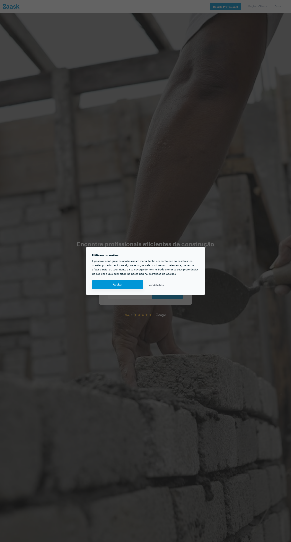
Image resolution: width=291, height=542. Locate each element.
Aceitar (117, 284)
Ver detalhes (156, 285)
